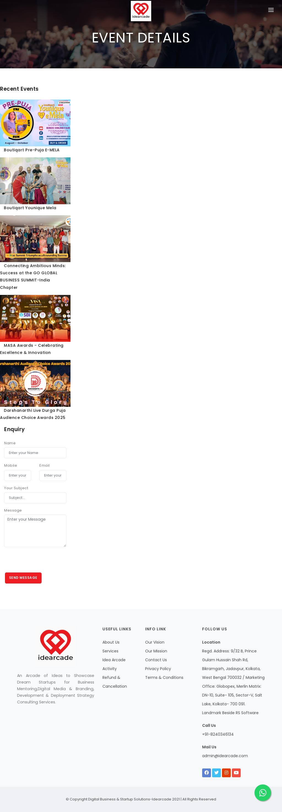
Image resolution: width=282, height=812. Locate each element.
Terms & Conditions (164, 677)
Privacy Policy (158, 668)
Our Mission (156, 651)
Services (110, 651)
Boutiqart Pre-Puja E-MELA (32, 150)
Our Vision (154, 642)
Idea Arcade (114, 660)
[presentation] (46, 561)
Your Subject (16, 488)
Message (13, 510)
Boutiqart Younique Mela (30, 208)
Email (44, 465)
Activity (109, 668)
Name (10, 443)
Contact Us (156, 660)
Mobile (10, 465)
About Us (111, 642)
